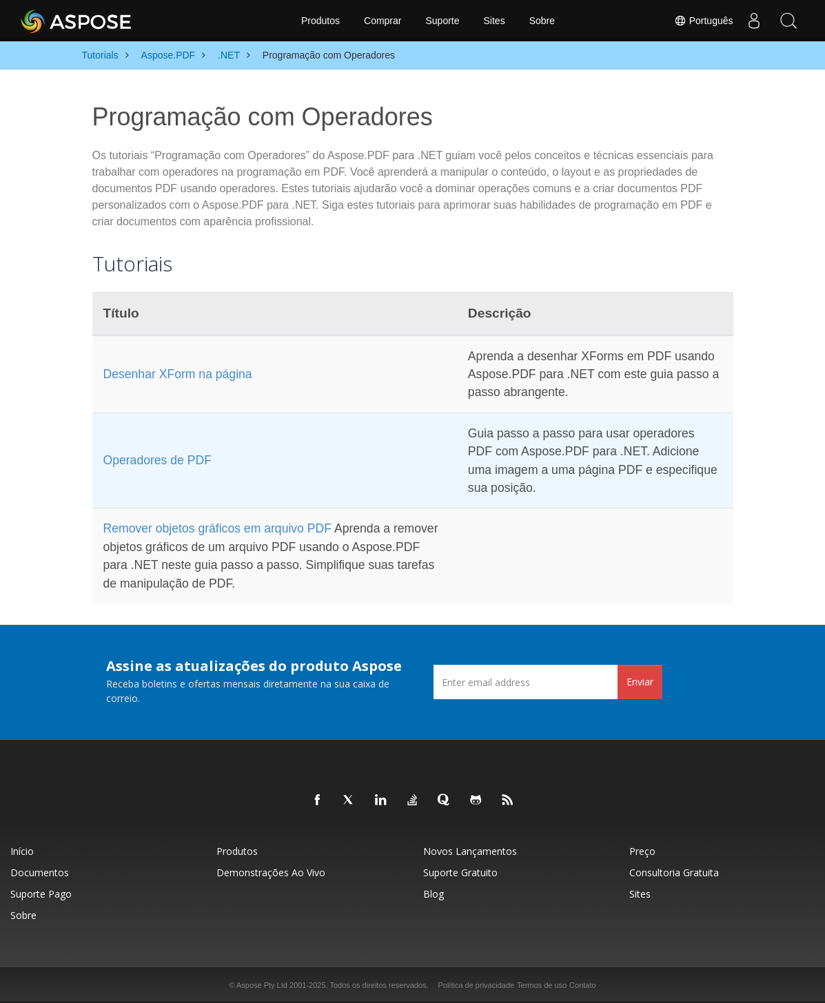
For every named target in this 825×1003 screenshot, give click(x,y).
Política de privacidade (476, 985)
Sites (494, 20)
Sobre (542, 20)
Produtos (320, 20)
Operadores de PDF (157, 460)
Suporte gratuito (460, 872)
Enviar (640, 681)
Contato (582, 985)
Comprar (382, 20)
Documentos (39, 872)
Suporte (442, 20)
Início (22, 851)
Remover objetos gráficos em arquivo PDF (217, 528)
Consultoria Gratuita (674, 872)
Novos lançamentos (470, 851)
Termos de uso (542, 985)
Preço (642, 851)
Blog (433, 893)
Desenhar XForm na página (177, 374)
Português (703, 20)
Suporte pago (41, 893)
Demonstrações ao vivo (270, 872)
